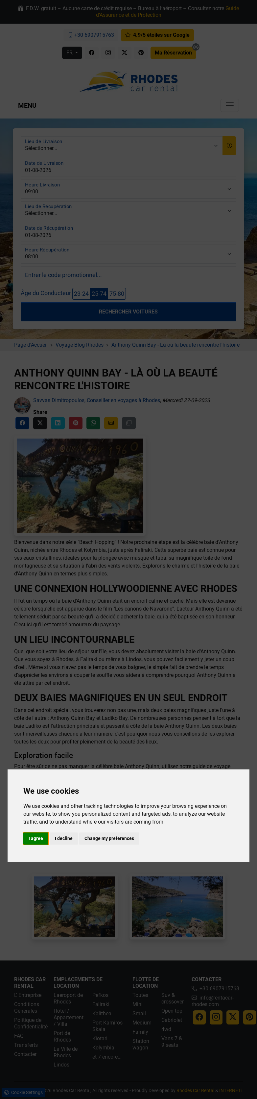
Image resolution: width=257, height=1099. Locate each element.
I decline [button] (64, 838)
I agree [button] (36, 838)
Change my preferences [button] (109, 838)
